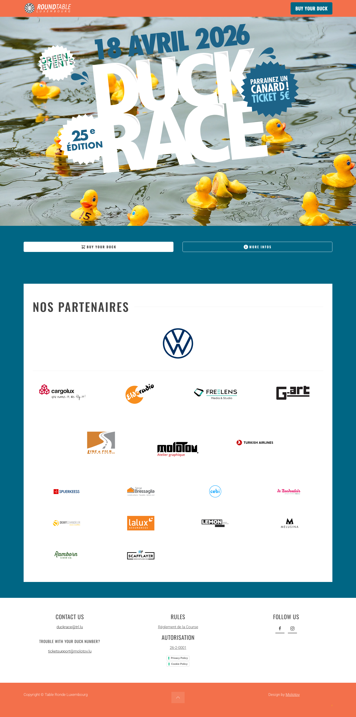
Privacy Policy (178, 658)
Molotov (293, 694)
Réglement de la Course (177, 627)
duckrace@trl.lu (69, 627)
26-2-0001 (177, 647)
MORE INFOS (258, 246)
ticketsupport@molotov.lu (69, 651)
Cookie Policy (178, 664)
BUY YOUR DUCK (311, 8)
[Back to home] (49, 8)
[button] (178, 697)
